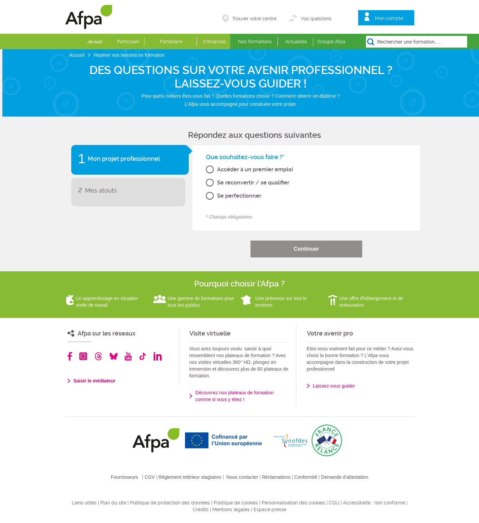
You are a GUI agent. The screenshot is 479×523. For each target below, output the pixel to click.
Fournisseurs (124, 477)
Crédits (201, 509)
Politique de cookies (236, 502)
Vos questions (316, 18)
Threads (98, 356)
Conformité (305, 477)
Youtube (128, 356)
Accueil (77, 55)
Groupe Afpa (331, 41)
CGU (334, 502)
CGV (149, 477)
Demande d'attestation (344, 477)
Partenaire (171, 41)
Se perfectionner (239, 196)
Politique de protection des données (170, 502)
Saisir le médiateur (95, 380)
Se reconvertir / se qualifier (253, 182)
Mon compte (389, 18)
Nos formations (255, 41)
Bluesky (113, 356)
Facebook (70, 356)
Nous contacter (242, 477)
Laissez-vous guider (334, 386)
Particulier (128, 41)
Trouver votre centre (254, 18)
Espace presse (270, 509)
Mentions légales (231, 509)
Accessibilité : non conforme (374, 502)
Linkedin (158, 356)
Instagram (83, 356)
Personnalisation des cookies (293, 502)
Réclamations (276, 477)
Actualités (296, 41)
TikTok (142, 356)
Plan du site (113, 502)
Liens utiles (84, 502)
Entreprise (214, 41)
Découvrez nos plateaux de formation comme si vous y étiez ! (234, 396)
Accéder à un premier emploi (255, 169)
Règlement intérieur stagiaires (190, 477)
